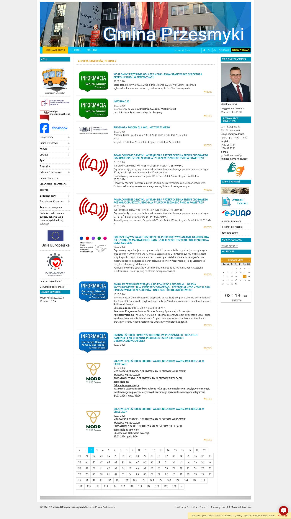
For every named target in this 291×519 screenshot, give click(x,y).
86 (144, 474)
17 (190, 450)
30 (152, 456)
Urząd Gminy (46, 137)
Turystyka (45, 166)
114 (97, 486)
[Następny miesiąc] (249, 260)
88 (159, 474)
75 (202, 468)
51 (166, 462)
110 (195, 480)
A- (209, 49)
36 (195, 456)
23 (101, 456)
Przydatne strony (229, 232)
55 (195, 462)
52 (173, 462)
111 (203, 480)
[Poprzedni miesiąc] (222, 260)
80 (101, 474)
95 (210, 474)
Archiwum (224, 49)
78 (87, 474)
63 (116, 468)
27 (130, 456)
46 (130, 462)
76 (210, 468)
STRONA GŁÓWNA (55, 50)
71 (173, 468)
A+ (214, 49)
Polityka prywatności (50, 281)
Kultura (44, 148)
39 (79, 462)
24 (108, 456)
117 (123, 486)
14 (168, 450)
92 (188, 474)
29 (144, 456)
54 (188, 462)
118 (131, 486)
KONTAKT (92, 50)
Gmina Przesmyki (49, 143)
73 (188, 468)
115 (106, 486)
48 (144, 462)
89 (166, 474)
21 (87, 456)
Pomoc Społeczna (49, 178)
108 (177, 480)
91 (181, 474)
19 (204, 450)
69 (159, 468)
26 (123, 456)
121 (157, 486)
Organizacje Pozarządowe (53, 183)
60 (94, 468)
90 (173, 474)
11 (146, 450)
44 (116, 462)
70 (166, 468)
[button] (68, 137)
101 (118, 480)
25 (116, 456)
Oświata (44, 154)
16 (182, 450)
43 (108, 462)
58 (79, 468)
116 (114, 486)
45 (123, 462)
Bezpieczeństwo (48, 195)
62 (108, 468)
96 (79, 480)
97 (87, 480)
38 (210, 456)
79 (94, 474)
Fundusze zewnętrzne (51, 207)
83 (123, 474)
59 (87, 468)
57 (210, 462)
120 (149, 486)
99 (101, 480)
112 (80, 486)
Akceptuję (282, 515)
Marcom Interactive (241, 507)
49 (152, 462)
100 (109, 480)
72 (181, 468)
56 (202, 462)
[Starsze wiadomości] (181, 487)
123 (174, 486)
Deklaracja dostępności (52, 286)
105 (152, 480)
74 (195, 468)
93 (195, 474)
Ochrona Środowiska (50, 172)
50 (159, 462)
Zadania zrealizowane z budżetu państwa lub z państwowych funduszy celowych (52, 218)
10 (139, 450)
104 (143, 480)
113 (89, 486)
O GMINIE (76, 50)
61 (101, 468)
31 (159, 456)
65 (130, 468)
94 (202, 474)
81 (108, 474)
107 (169, 480)
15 (175, 450)
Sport (42, 160)
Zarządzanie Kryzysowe (52, 201)
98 (94, 480)
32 (166, 456)
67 (144, 468)
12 (153, 450)
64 (123, 468)
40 (87, 462)
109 (186, 480)
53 (181, 462)
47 (137, 462)
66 (137, 468)
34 (181, 456)
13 (161, 450)
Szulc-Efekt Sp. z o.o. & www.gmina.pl (207, 507)
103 (135, 480)
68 (152, 468)
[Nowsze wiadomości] (79, 450)
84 (130, 474)
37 (202, 456)
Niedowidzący (240, 49)
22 (94, 456)
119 (140, 486)
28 (137, 456)
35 (188, 456)
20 (79, 456)
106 (160, 480)
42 (101, 462)
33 (173, 456)
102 (126, 480)
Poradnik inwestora (231, 221)
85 (137, 474)
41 (94, 462)
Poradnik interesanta (232, 226)
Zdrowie (44, 189)
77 (79, 474)
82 (116, 474)
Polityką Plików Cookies (264, 515)
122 (166, 486)
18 (197, 450)
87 (152, 474)
